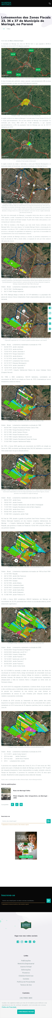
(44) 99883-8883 (26, 999)
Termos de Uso (26, 986)
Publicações (26, 961)
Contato (26, 980)
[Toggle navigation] (50, 3)
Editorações (26, 970)
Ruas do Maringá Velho (22, 791)
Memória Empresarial (26, 964)
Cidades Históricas (26, 976)
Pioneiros (26, 973)
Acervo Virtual (25, 967)
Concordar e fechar (26, 1012)
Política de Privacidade (26, 983)
